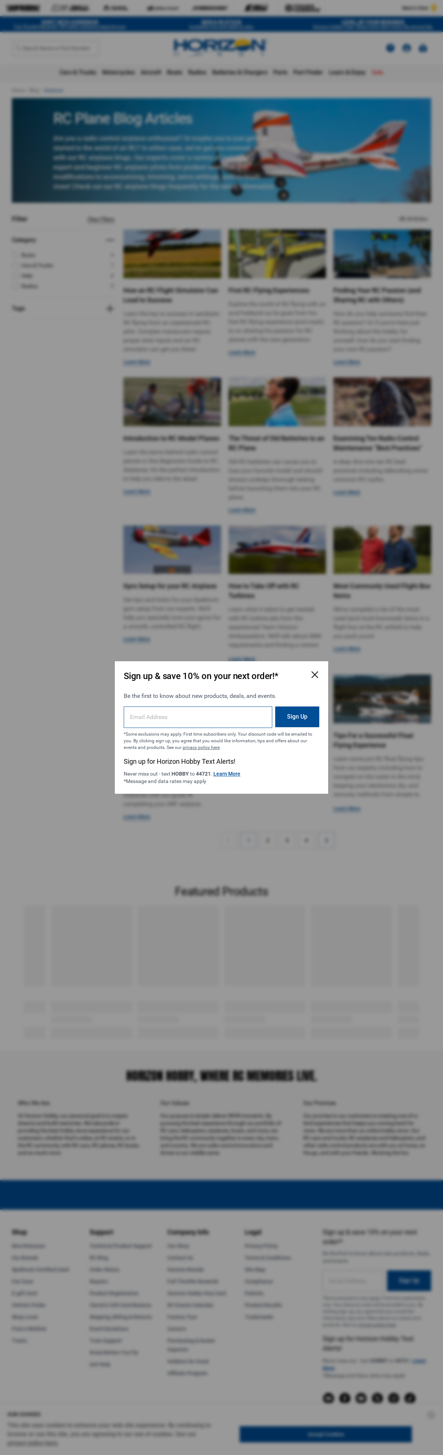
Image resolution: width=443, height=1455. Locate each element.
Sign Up (297, 716)
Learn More (226, 774)
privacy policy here (201, 747)
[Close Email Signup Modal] (314, 674)
